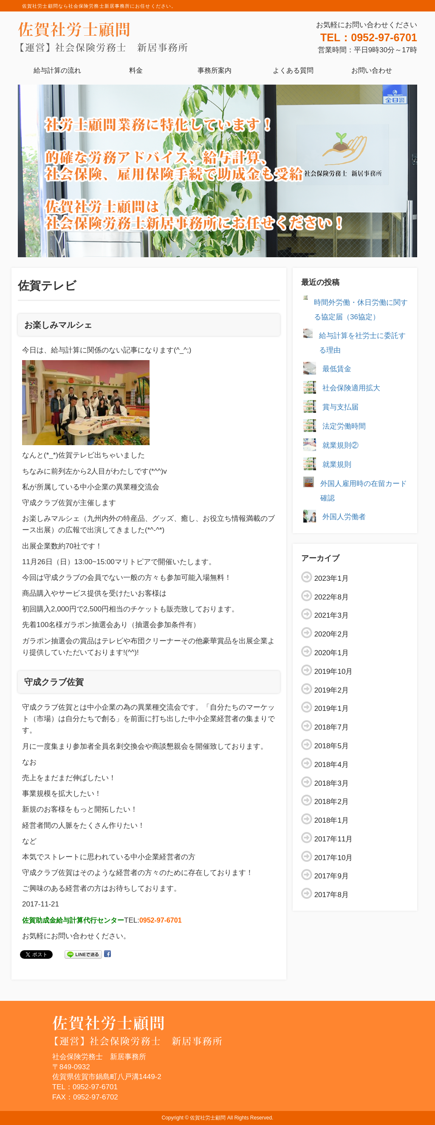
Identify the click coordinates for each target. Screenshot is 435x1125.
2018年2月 (331, 802)
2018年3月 (331, 783)
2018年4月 (331, 765)
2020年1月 (331, 653)
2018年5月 (331, 746)
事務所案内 (215, 70)
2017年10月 (333, 858)
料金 (136, 70)
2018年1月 (331, 820)
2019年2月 (331, 690)
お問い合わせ (371, 70)
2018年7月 (331, 727)
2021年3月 (331, 615)
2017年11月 (333, 839)
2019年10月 (333, 672)
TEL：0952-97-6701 (368, 37)
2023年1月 (331, 578)
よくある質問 (293, 70)
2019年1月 (331, 709)
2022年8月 (331, 597)
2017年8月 (331, 895)
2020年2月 (331, 634)
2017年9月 (331, 876)
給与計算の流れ (57, 70)
